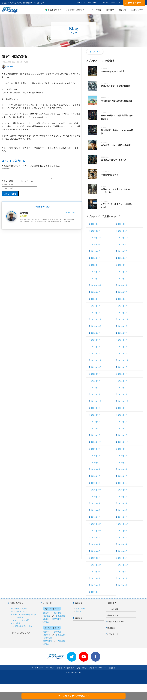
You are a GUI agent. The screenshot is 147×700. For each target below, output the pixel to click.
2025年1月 (122, 272)
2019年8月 (95, 497)
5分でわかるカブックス (76, 10)
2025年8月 (95, 251)
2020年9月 (122, 449)
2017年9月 (122, 572)
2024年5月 (122, 299)
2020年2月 (95, 476)
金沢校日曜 (47, 638)
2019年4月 (95, 510)
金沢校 (46, 619)
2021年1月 (122, 435)
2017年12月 (96, 565)
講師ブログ (81, 2)
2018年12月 (96, 524)
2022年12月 (96, 360)
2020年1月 (122, 476)
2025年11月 (123, 238)
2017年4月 (95, 592)
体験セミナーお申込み (65, 668)
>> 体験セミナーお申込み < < (73, 696)
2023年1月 (122, 353)
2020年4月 (95, 469)
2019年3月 (122, 510)
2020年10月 (96, 449)
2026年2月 (95, 231)
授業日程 (122, 10)
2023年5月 (122, 340)
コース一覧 (47, 603)
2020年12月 (96, 442)
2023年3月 (122, 347)
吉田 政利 (79, 611)
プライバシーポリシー (97, 668)
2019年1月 (122, 517)
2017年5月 (122, 585)
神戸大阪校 (56, 619)
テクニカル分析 (17, 617)
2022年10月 (96, 367)
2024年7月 (122, 292)
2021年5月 (122, 422)
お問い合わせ (92, 2)
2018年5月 (122, 544)
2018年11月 (123, 524)
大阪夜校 (61, 641)
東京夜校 (57, 613)
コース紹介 (96, 10)
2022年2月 (95, 394)
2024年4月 (95, 306)
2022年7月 (122, 374)
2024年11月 (123, 279)
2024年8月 (95, 292)
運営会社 (111, 628)
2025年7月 (122, 251)
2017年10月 (96, 572)
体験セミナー (112, 603)
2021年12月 (96, 401)
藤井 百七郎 (80, 609)
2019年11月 (123, 483)
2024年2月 (95, 313)
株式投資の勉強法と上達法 (21, 626)
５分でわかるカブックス (20, 633)
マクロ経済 (15, 623)
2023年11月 (123, 319)
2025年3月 (122, 265)
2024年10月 (96, 285)
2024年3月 (122, 306)
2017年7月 (122, 578)
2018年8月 (95, 537)
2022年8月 (95, 374)
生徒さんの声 (137, 10)
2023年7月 (122, 333)
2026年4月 (95, 224)
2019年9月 (122, 490)
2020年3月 (122, 469)
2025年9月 (122, 244)
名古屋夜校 (60, 616)
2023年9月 (122, 326)
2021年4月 (95, 428)
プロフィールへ (70, 215)
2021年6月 (95, 422)
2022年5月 (122, 381)
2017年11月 (123, 565)
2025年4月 (95, 265)
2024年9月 (122, 285)
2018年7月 (122, 537)
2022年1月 (122, 394)
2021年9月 (122, 408)
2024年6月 (95, 299)
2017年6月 (95, 585)
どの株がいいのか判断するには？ (24, 614)
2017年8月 (95, 578)
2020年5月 (122, 463)
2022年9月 (122, 367)
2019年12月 (96, 483)
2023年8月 (95, 333)
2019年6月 (95, 503)
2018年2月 (95, 558)
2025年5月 (122, 258)
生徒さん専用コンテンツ (117, 622)
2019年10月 (96, 490)
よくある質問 (104, 2)
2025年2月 (95, 272)
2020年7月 (122, 456)
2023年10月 (96, 326)
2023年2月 (95, 353)
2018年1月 (122, 558)
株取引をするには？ (19, 611)
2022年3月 (122, 388)
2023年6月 (95, 340)
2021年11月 (123, 401)
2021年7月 (122, 415)
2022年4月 (95, 388)
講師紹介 (110, 10)
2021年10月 (96, 408)
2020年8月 (95, 456)
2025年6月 (95, 258)
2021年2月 (95, 435)
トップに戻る (95, 52)
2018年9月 (122, 531)
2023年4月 (95, 347)
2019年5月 (122, 503)
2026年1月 (122, 231)
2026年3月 (122, 224)
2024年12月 (96, 279)
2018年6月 (95, 544)
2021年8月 (95, 415)
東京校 (46, 613)
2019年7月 (122, 497)
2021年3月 (122, 428)
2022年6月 (95, 381)
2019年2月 (95, 517)
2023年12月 (96, 319)
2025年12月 (96, 238)
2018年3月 (122, 551)
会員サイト (116, 2)
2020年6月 (95, 463)
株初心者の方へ (53, 10)
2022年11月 (123, 360)
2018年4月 (95, 551)
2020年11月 (123, 442)
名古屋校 (46, 616)
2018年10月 (96, 531)
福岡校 (46, 622)
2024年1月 (122, 313)
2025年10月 (96, 244)
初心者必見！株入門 (19, 609)
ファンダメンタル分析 (20, 620)
